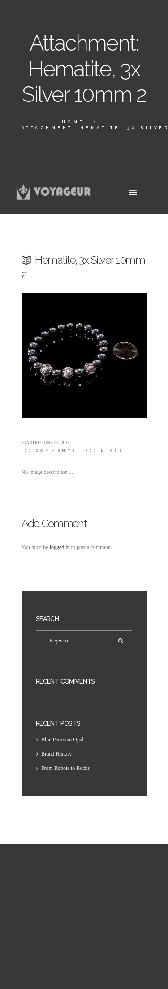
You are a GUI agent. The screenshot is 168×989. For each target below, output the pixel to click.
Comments (50, 450)
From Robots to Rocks (65, 768)
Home (73, 122)
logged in (60, 547)
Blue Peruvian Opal (62, 739)
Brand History (56, 754)
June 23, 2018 (56, 442)
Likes (105, 450)
